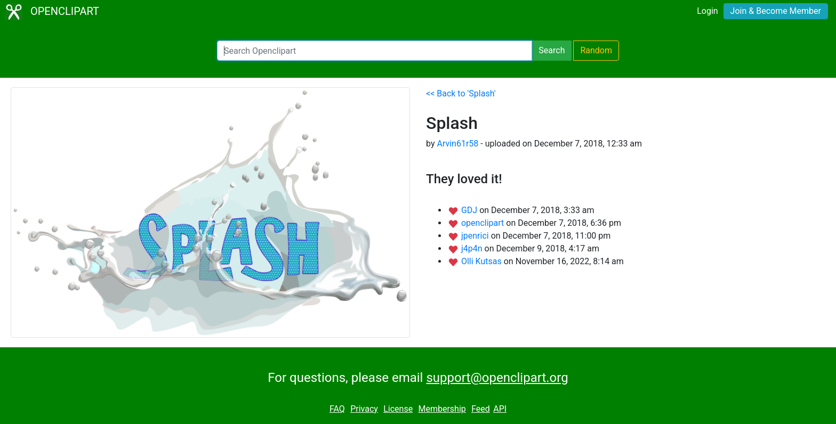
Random (596, 50)
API (500, 409)
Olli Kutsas (482, 261)
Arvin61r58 (457, 143)
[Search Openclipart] (374, 50)
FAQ (337, 409)
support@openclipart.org (497, 377)
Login (707, 11)
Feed (480, 409)
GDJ (470, 210)
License (398, 409)
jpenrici (476, 236)
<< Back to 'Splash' (460, 93)
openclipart (483, 223)
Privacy (364, 409)
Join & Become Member (775, 11)
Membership (441, 409)
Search (551, 50)
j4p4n (473, 248)
